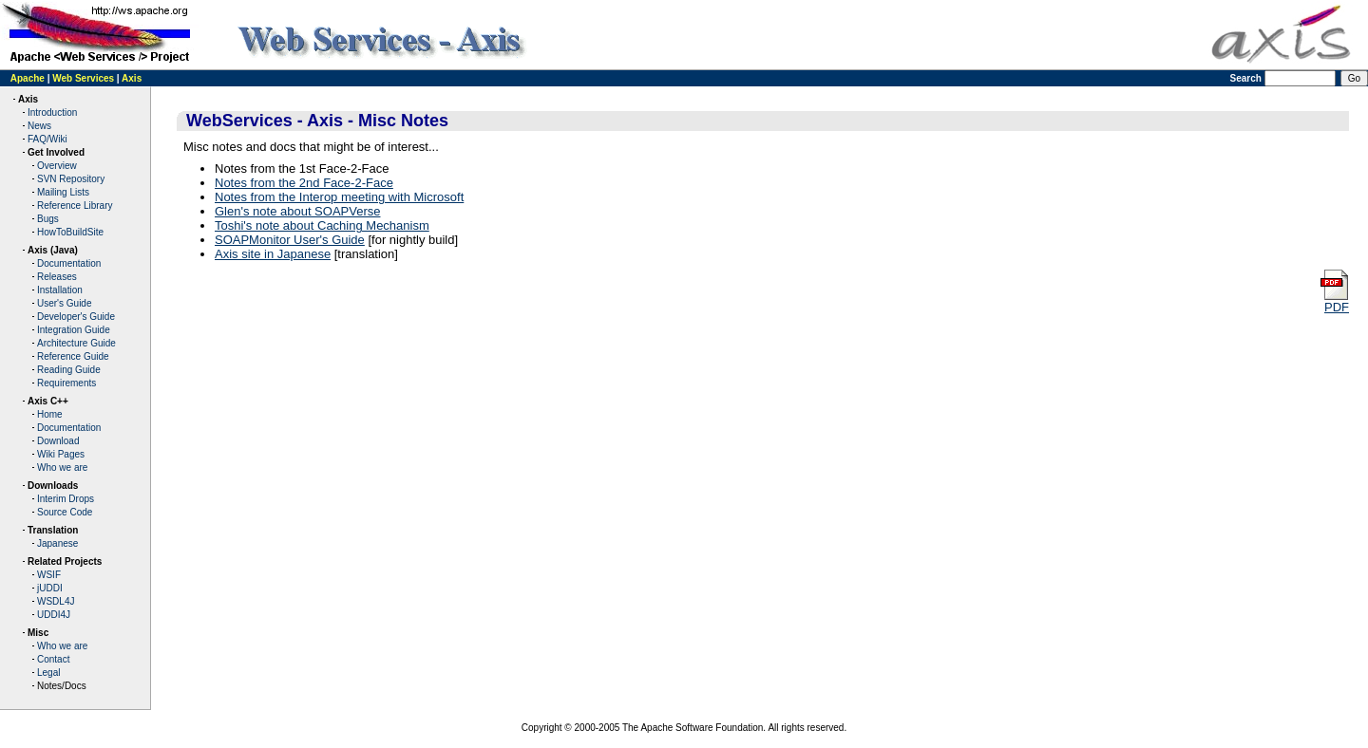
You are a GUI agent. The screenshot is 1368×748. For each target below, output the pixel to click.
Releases (57, 276)
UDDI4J (53, 614)
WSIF (49, 575)
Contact (53, 659)
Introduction (52, 112)
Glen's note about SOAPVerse (297, 211)
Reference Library (74, 205)
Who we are (62, 467)
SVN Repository (70, 179)
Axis (132, 78)
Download (58, 441)
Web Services (83, 78)
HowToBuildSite (70, 232)
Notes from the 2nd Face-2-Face (304, 183)
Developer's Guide (76, 316)
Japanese (57, 543)
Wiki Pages (61, 454)
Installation (60, 290)
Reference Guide (73, 356)
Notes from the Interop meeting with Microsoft (339, 197)
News (39, 126)
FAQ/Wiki (47, 139)
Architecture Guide (76, 343)
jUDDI (50, 588)
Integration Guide (73, 330)
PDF (1334, 301)
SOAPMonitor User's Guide (290, 240)
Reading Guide (69, 370)
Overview (57, 165)
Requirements (66, 383)
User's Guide (64, 303)
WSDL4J (55, 601)
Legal (48, 672)
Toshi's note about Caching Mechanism (322, 225)
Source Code (64, 512)
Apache (27, 78)
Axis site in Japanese (273, 254)
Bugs (48, 219)
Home (50, 414)
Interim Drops (65, 499)
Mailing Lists (63, 192)
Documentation (69, 263)
